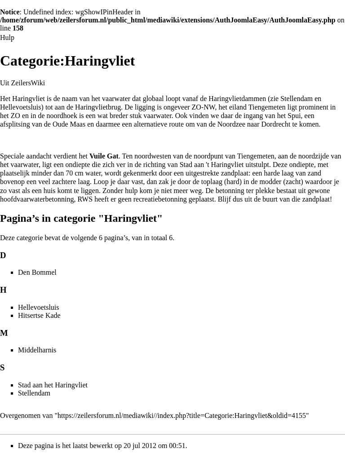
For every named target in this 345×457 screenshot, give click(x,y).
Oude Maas (69, 124)
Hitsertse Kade (39, 315)
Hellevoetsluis (20, 107)
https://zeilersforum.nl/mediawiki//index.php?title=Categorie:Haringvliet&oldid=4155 (182, 415)
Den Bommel (37, 272)
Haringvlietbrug (98, 107)
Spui (294, 115)
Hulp (7, 37)
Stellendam (296, 98)
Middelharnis (37, 350)
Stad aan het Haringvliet (53, 385)
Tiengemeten (267, 107)
